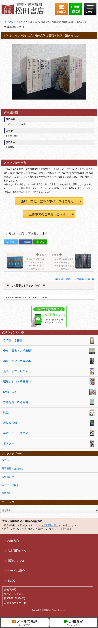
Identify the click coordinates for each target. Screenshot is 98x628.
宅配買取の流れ (50, 525)
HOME (10, 22)
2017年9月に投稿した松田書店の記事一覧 (73, 279)
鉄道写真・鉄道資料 (15, 402)
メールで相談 (25, 622)
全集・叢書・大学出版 (17, 350)
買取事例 (20, 22)
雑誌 (6, 412)
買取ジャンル (13, 332)
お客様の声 (8, 476)
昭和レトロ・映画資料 (17, 381)
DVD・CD (9, 391)
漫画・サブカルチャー (17, 371)
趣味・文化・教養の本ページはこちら (47, 201)
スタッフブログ (10, 485)
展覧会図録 (10, 422)
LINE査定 (73, 622)
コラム (5, 460)
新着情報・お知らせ (13, 468)
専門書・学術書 (13, 340)
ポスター (8, 443)
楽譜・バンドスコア (15, 433)
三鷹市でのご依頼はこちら (47, 214)
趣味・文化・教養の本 (17, 361)
